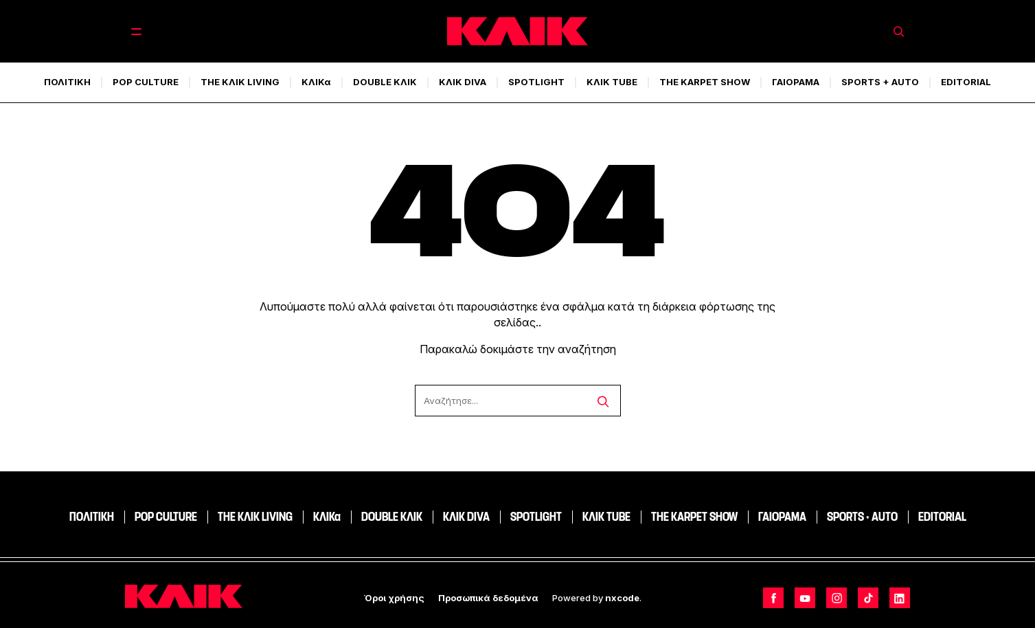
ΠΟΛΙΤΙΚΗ (67, 81)
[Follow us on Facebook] (773, 597)
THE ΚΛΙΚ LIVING (240, 81)
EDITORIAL (966, 81)
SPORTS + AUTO (880, 81)
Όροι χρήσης (394, 597)
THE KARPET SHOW (704, 81)
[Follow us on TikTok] (868, 597)
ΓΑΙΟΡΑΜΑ (795, 81)
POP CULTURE (146, 81)
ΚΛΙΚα (316, 81)
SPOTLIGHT (536, 81)
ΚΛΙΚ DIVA (462, 81)
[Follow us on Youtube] (805, 597)
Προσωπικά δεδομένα (488, 597)
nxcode (622, 597)
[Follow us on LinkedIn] (899, 597)
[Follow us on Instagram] (836, 597)
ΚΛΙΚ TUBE (612, 81)
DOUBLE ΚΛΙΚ (385, 81)
